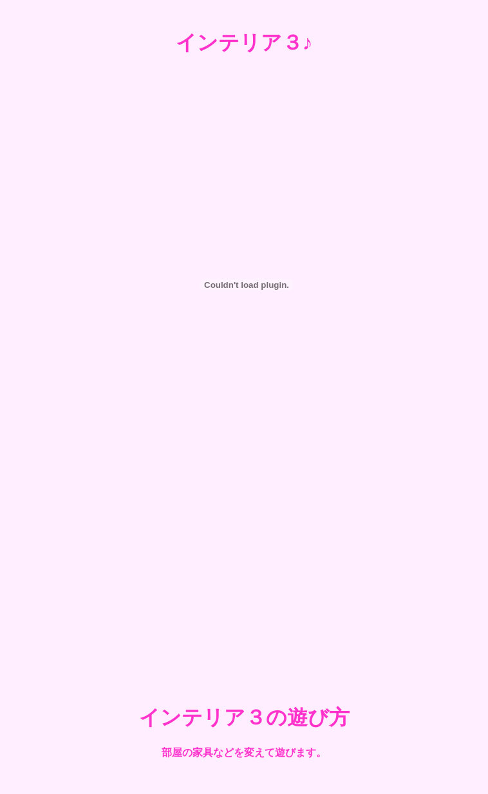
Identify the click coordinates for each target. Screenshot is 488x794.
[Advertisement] (244, 578)
